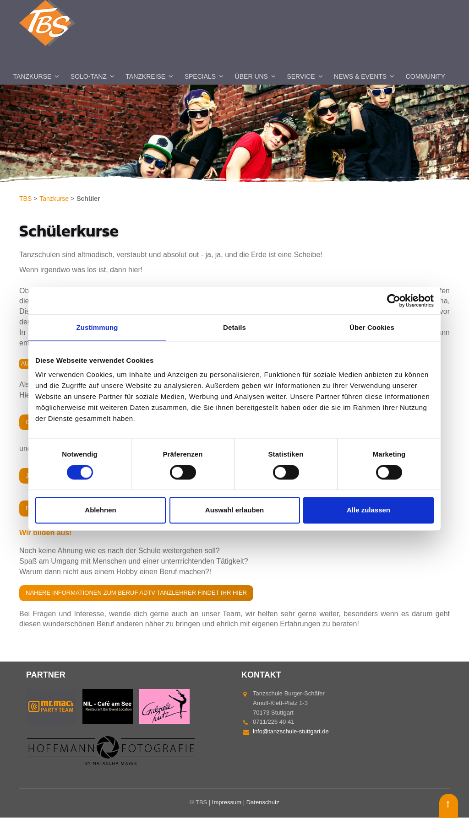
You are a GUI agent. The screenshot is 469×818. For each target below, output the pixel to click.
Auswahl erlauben (234, 510)
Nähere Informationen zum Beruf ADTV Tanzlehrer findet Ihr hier (136, 593)
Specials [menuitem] (200, 77)
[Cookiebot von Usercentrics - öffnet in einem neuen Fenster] (394, 300)
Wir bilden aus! (45, 533)
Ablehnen (100, 510)
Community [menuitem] (425, 77)
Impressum (226, 802)
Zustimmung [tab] (97, 327)
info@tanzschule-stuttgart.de (291, 731)
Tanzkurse (54, 199)
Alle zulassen (368, 510)
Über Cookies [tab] (371, 327)
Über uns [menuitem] (251, 77)
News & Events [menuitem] (360, 77)
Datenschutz (262, 802)
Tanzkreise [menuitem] (145, 77)
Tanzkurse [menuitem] (32, 77)
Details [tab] (234, 327)
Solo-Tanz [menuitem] (89, 77)
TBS (25, 199)
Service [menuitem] (301, 77)
